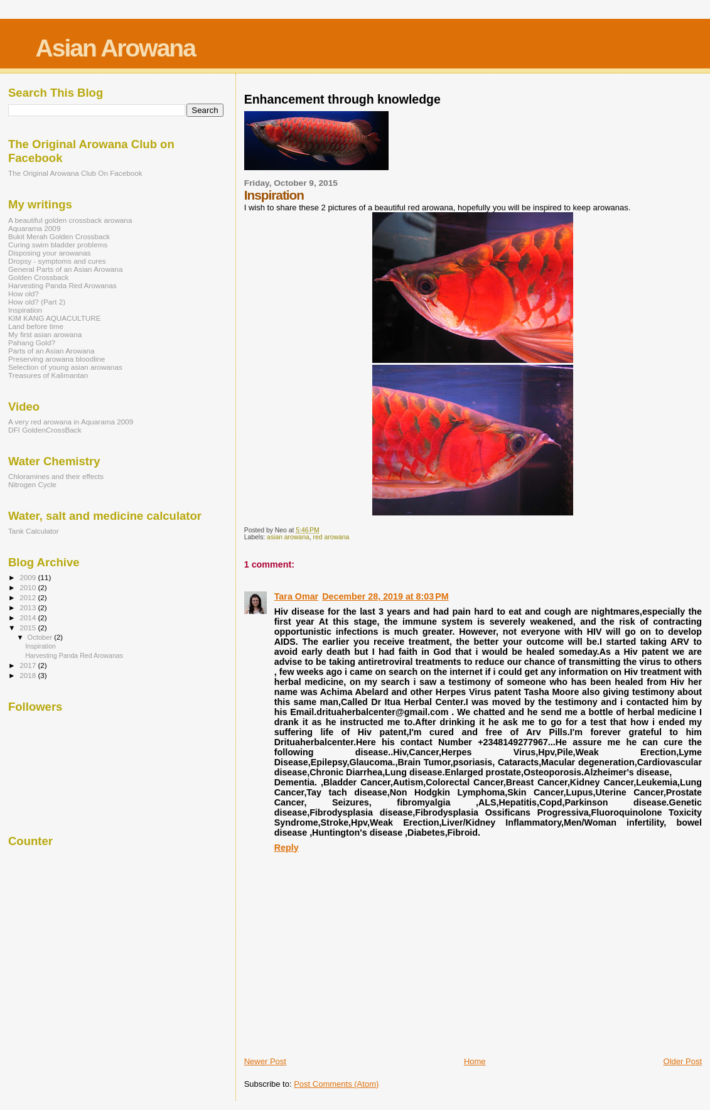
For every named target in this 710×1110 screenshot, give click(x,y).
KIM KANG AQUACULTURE (54, 318)
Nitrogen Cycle (32, 484)
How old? (23, 293)
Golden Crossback (38, 277)
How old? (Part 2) (36, 302)
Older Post (683, 1061)
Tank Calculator (33, 531)
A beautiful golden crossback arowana (70, 220)
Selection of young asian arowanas (65, 367)
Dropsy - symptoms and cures (57, 261)
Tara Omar (296, 596)
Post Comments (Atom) (336, 1084)
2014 (28, 617)
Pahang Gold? (31, 342)
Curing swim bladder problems (57, 244)
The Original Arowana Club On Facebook (75, 173)
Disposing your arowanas (49, 253)
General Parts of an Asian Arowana (65, 269)
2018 (28, 675)
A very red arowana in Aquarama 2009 (70, 422)
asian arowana (288, 537)
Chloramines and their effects (56, 476)
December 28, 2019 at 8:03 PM (385, 596)
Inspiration (25, 310)
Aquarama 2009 (34, 228)
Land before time (35, 326)
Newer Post (265, 1061)
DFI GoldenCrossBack (45, 430)
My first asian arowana (45, 334)
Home (475, 1061)
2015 (28, 627)
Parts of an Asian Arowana (51, 351)
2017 (28, 665)
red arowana (331, 537)
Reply (286, 848)
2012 (28, 597)
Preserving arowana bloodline (56, 359)
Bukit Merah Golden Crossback (59, 236)
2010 (28, 587)
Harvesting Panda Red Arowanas (62, 285)
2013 (28, 607)
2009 (28, 577)
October (41, 637)
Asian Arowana (115, 48)
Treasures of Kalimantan (48, 375)
